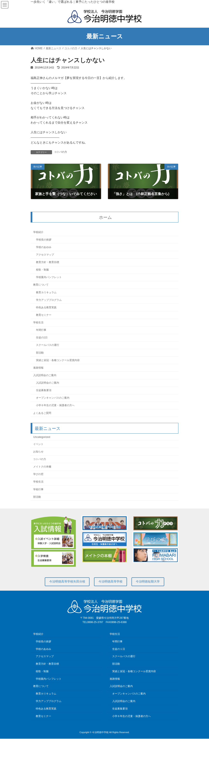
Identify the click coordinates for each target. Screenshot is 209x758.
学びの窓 (38, 474)
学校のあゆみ (43, 247)
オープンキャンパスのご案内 (52, 397)
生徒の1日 (42, 337)
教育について (41, 284)
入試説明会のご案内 (44, 375)
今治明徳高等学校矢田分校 (67, 581)
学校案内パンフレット (49, 277)
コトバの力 (60, 151)
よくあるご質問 (42, 413)
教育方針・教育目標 (47, 262)
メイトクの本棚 (42, 466)
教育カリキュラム (46, 292)
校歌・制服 (42, 269)
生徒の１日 (118, 648)
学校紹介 (38, 232)
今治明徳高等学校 (110, 581)
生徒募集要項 (43, 390)
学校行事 (38, 489)
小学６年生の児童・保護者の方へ (55, 405)
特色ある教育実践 (46, 307)
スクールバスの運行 (47, 345)
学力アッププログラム (49, 299)
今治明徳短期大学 (148, 581)
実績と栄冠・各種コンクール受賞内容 (58, 360)
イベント (38, 444)
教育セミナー (43, 314)
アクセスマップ (45, 254)
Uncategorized (41, 437)
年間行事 (41, 329)
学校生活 (38, 322)
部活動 (40, 352)
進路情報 (38, 367)
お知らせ (38, 451)
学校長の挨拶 (43, 239)
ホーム (105, 217)
